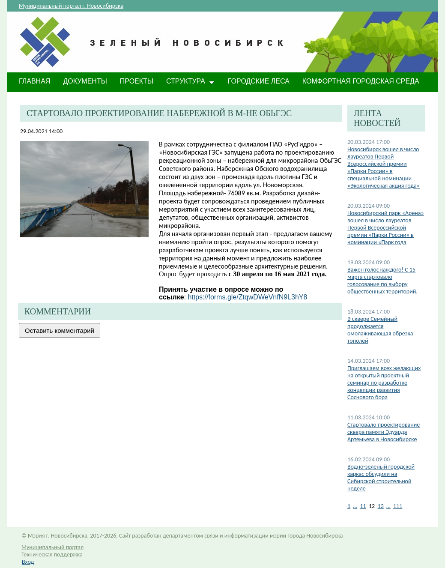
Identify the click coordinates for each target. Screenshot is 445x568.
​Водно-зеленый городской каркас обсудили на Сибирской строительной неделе (381, 477)
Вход (28, 561)
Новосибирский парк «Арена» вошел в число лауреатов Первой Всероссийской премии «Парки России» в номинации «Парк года (385, 227)
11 (363, 506)
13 (381, 506)
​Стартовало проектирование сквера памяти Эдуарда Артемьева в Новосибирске (383, 432)
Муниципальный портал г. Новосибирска (71, 5)
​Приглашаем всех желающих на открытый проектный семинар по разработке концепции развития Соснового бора (384, 383)
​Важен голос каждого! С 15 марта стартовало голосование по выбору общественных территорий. (382, 280)
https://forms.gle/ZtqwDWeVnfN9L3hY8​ (247, 297)
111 (397, 506)
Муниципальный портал (52, 547)
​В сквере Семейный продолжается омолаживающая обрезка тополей (380, 329)
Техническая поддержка (52, 554)
